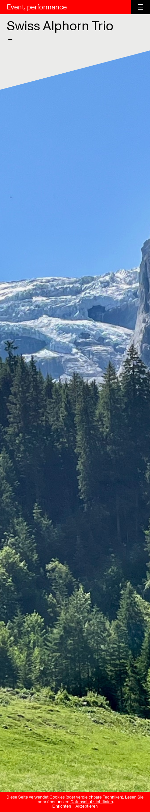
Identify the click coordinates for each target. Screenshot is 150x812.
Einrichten (61, 806)
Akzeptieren (87, 806)
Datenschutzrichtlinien (91, 802)
